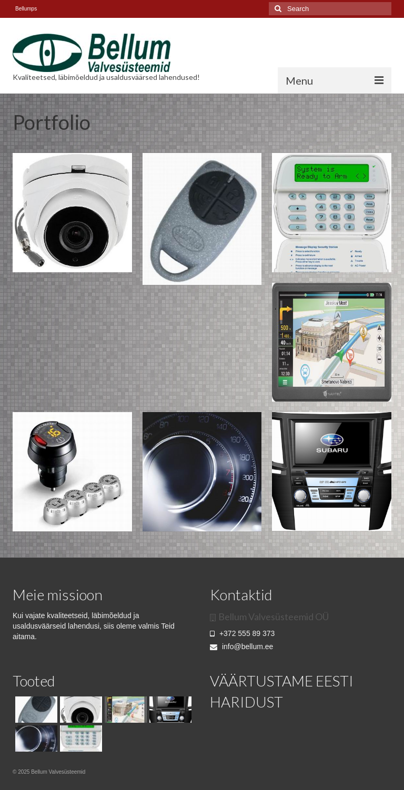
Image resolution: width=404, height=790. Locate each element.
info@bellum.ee (241, 646)
